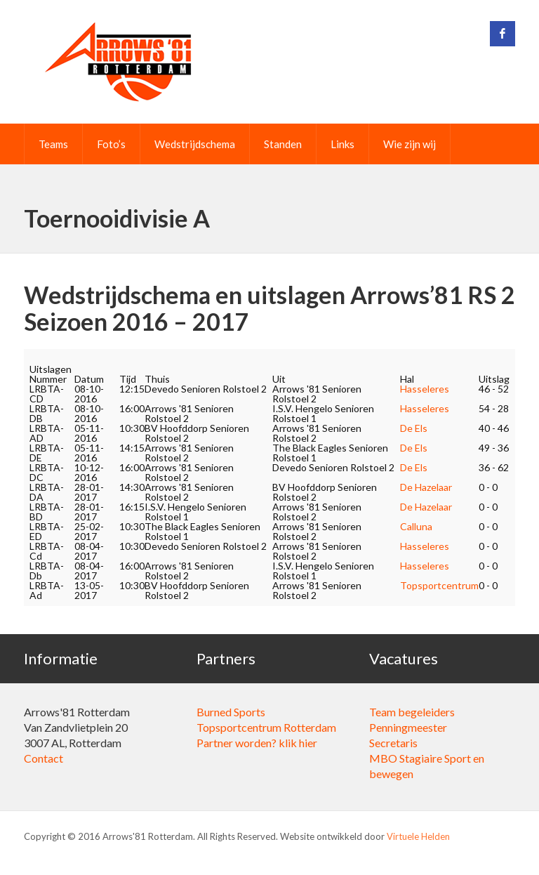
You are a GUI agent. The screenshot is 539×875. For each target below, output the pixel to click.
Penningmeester (408, 727)
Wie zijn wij (409, 144)
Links (342, 144)
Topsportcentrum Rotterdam (266, 727)
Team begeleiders (412, 711)
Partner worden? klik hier (257, 742)
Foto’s (111, 144)
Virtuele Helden (418, 836)
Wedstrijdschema (194, 144)
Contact (43, 758)
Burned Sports (231, 711)
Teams (53, 144)
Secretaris (393, 742)
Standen (283, 144)
